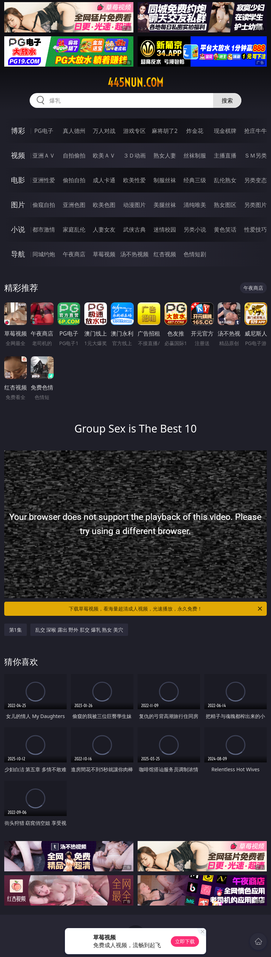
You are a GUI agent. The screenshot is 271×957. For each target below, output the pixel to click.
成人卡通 (104, 180)
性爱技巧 (255, 229)
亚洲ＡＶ (43, 155)
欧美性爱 (134, 180)
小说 (18, 229)
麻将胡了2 (164, 131)
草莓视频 (104, 254)
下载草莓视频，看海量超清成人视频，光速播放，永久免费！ (166, 609)
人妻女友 (104, 229)
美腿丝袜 (164, 205)
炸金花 (194, 131)
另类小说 (194, 229)
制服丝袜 (164, 180)
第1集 (15, 629)
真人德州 (74, 131)
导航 (18, 254)
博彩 (18, 130)
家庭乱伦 (74, 229)
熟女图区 (225, 205)
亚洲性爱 (43, 180)
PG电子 (43, 131)
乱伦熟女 (225, 180)
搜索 (227, 100)
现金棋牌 (225, 131)
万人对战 (104, 131)
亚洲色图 (74, 205)
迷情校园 (164, 229)
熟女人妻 (164, 155)
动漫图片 (134, 205)
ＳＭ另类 (255, 155)
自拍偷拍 (74, 155)
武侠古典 (134, 229)
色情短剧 (194, 254)
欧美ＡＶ (104, 155)
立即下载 (185, 941)
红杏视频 (164, 254)
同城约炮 (43, 254)
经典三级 (194, 180)
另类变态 (255, 180)
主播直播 (225, 155)
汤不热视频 (134, 254)
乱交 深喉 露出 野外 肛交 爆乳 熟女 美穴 (79, 629)
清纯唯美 (194, 205)
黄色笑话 (225, 229)
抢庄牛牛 (255, 131)
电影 (18, 180)
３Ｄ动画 (134, 155)
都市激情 (43, 229)
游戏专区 (134, 131)
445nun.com (135, 82)
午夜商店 (74, 254)
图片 (18, 204)
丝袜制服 (194, 155)
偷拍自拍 (74, 180)
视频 (18, 155)
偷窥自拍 (43, 205)
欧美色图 (104, 205)
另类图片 (255, 205)
